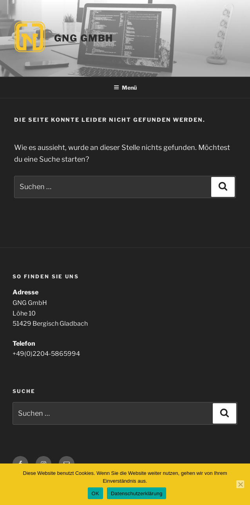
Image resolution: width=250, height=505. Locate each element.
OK (95, 493)
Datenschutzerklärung (136, 493)
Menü (125, 87)
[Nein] (240, 484)
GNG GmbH (83, 38)
